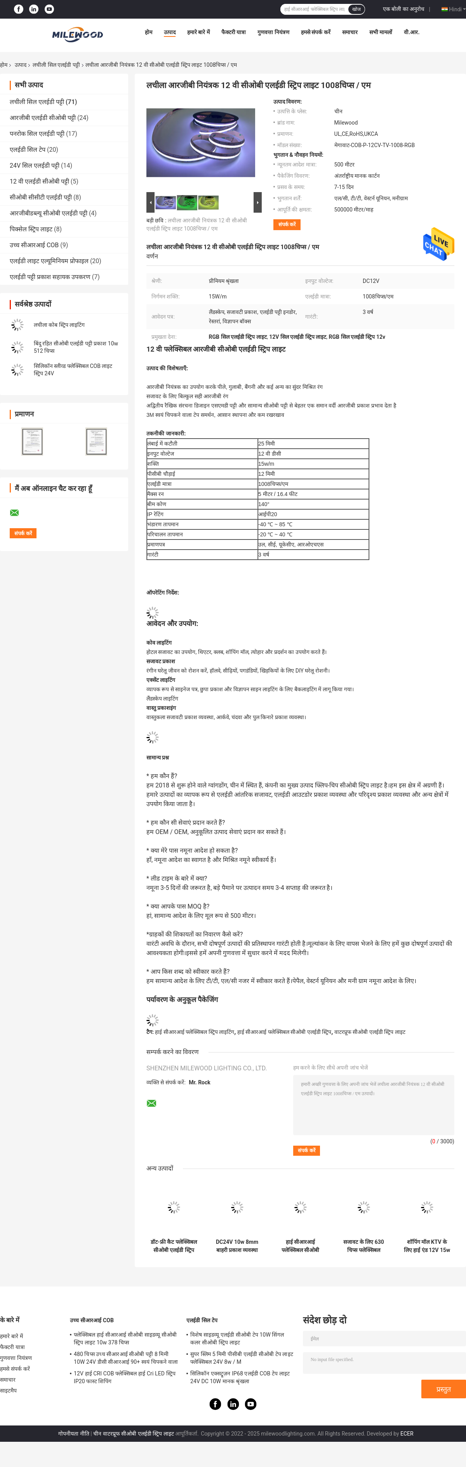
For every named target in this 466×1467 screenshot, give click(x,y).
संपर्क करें (287, 224)
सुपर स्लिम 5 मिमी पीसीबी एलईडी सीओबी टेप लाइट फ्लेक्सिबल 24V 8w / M (241, 1358)
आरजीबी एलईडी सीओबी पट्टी (43, 117)
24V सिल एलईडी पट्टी (34, 165)
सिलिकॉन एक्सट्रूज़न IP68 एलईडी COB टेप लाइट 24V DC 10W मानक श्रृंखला (240, 1377)
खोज (356, 9)
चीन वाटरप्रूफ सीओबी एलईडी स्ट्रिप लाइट (133, 1434)
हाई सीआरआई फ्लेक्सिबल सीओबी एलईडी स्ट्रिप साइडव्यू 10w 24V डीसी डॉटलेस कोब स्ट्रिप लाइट (300, 1246)
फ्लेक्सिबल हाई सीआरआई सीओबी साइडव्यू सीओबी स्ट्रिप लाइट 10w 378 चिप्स (125, 1339)
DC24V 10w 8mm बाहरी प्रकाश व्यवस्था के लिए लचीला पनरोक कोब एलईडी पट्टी (237, 1246)
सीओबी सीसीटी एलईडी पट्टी (41, 197)
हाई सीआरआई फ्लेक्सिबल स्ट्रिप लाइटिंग (194, 1032)
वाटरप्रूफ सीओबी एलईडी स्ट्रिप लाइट (369, 1032)
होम (148, 32)
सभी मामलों (380, 32)
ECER (407, 1434)
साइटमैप (8, 1390)
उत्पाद (170, 32)
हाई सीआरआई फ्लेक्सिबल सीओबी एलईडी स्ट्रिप (284, 1032)
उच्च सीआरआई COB (34, 245)
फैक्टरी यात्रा (233, 32)
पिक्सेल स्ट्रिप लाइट (31, 229)
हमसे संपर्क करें (315, 32)
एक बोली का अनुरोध (403, 9)
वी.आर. (411, 32)
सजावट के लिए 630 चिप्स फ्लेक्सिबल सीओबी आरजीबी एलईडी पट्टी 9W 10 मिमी (363, 1246)
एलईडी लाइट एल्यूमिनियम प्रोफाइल (49, 261)
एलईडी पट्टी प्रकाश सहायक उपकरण (50, 277)
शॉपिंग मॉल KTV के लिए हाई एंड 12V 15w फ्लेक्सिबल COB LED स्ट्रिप (427, 1246)
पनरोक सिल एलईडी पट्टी (37, 133)
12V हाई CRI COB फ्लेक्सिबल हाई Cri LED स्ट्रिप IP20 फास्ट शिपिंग (125, 1377)
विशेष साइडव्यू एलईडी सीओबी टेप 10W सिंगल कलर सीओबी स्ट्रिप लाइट (237, 1339)
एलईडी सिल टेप (27, 149)
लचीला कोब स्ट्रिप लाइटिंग (59, 325)
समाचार (350, 32)
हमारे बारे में (198, 32)
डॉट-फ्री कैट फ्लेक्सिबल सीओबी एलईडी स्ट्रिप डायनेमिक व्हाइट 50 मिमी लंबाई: (173, 1246)
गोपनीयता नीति (73, 1434)
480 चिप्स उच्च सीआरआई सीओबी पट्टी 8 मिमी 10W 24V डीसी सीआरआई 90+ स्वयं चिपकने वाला (126, 1358)
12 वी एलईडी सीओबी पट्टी (39, 181)
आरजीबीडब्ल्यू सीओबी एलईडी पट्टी (48, 213)
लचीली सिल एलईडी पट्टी (56, 65)
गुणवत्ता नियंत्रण (273, 32)
